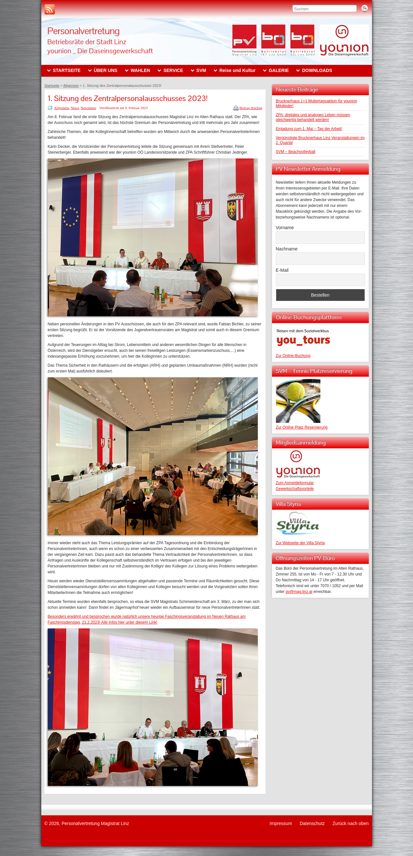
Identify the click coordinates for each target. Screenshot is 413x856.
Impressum (281, 823)
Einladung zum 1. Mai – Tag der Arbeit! (309, 129)
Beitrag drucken (250, 108)
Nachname (287, 248)
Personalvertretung (83, 31)
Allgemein (61, 108)
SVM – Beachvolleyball (296, 151)
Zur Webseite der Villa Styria (300, 543)
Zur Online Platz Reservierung (302, 427)
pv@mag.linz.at (299, 591)
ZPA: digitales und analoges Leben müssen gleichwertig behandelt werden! (313, 117)
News (75, 108)
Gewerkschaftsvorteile (295, 488)
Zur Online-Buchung (293, 355)
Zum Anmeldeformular (295, 483)
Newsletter (88, 108)
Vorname (285, 227)
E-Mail (282, 270)
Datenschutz (312, 823)
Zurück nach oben (350, 823)
